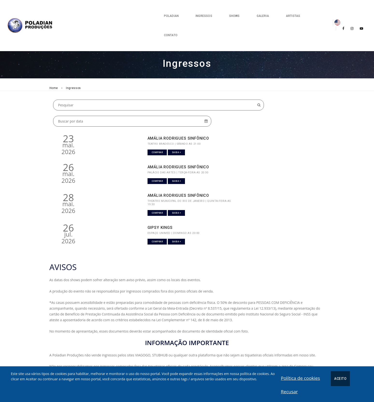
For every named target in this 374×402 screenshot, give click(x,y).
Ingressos (180, 9)
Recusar (301, 382)
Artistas (269, 9)
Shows (210, 9)
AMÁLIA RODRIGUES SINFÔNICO (139, 95)
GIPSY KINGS (266, 131)
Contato (300, 9)
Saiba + (149, 111)
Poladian (147, 9)
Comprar (129, 111)
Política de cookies (241, 382)
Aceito (282, 383)
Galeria (239, 9)
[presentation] (274, 365)
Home (53, 57)
